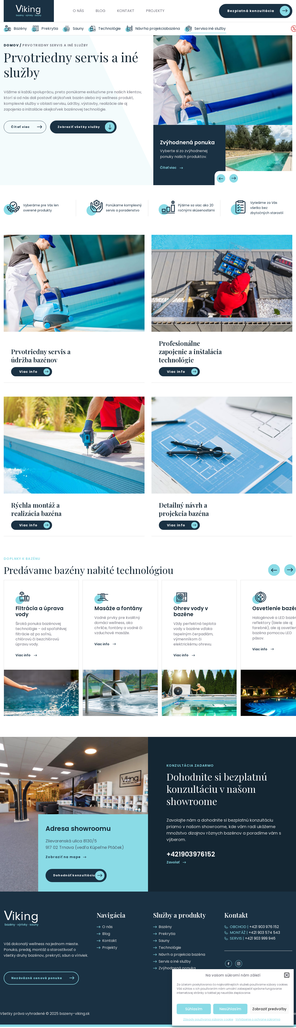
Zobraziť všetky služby (86, 127)
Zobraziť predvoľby (269, 1009)
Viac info (28, 371)
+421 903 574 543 (255, 932)
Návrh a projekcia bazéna (158, 28)
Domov (11, 45)
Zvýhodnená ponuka (272, 28)
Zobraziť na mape (63, 856)
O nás (78, 10)
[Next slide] (233, 178)
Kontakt (125, 10)
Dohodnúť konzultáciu (77, 875)
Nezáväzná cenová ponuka (40, 978)
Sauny (78, 28)
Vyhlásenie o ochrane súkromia (257, 1019)
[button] (286, 975)
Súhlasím (193, 1009)
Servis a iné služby (212, 28)
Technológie (109, 28)
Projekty (155, 10)
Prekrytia (49, 28)
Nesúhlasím (230, 1009)
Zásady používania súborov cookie (208, 1019)
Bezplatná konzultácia (250, 11)
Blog (100, 10)
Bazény (20, 28)
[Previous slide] (221, 178)
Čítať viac (22, 127)
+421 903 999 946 (253, 938)
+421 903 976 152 (254, 926)
